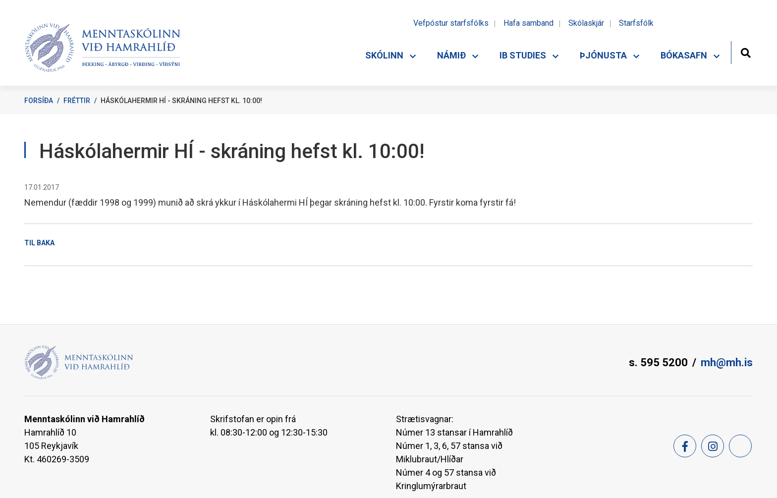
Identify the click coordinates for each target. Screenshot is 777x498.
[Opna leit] (745, 52)
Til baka (39, 243)
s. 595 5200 (658, 362)
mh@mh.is (727, 362)
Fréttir (76, 101)
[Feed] (740, 446)
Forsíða (38, 101)
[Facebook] (684, 446)
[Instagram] (712, 446)
